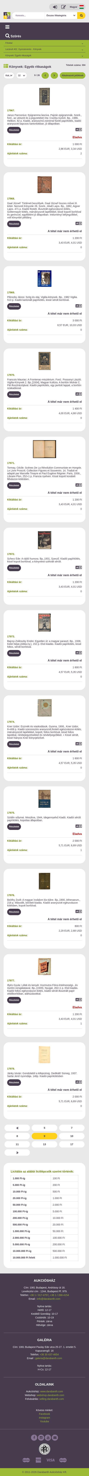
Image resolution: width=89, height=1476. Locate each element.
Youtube (44, 1421)
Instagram (44, 1417)
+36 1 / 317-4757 (39, 1295)
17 (71, 1144)
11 (17, 1144)
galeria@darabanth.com (48, 1358)
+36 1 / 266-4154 (59, 1295)
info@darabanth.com (48, 1298)
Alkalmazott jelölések (72, 75)
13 (44, 1144)
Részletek (14, 130)
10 (71, 1136)
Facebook (44, 1413)
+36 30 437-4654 (49, 1354)
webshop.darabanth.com (50, 1395)
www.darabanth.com (51, 1391)
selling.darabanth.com (51, 1398)
